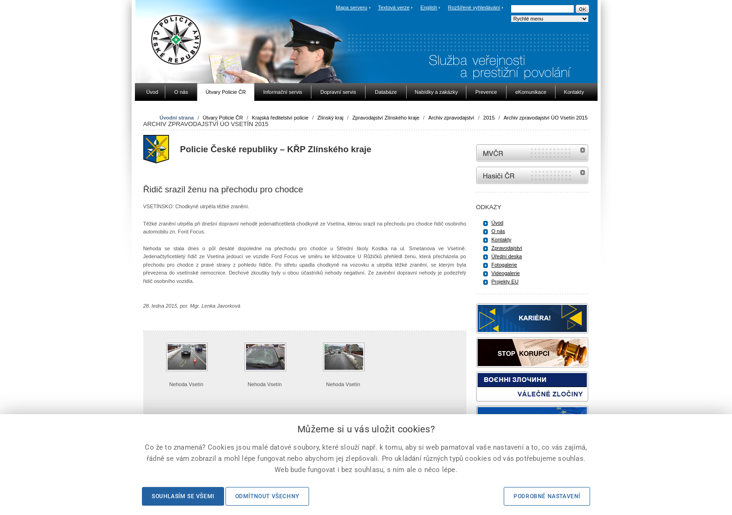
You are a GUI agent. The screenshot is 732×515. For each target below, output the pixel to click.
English (428, 7)
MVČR (532, 153)
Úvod (498, 223)
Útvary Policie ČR (223, 117)
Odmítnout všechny (267, 496)
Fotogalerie (504, 265)
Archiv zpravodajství (451, 117)
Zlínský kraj (330, 117)
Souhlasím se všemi (183, 496)
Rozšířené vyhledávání (474, 7)
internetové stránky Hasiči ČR (532, 175)
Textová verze (393, 7)
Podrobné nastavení (547, 496)
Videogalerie (506, 273)
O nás (498, 231)
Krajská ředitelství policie (280, 117)
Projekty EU (505, 281)
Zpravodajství (507, 248)
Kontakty (502, 239)
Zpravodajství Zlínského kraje (386, 117)
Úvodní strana (177, 117)
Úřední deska (507, 256)
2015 (488, 117)
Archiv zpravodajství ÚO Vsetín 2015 (546, 117)
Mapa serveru (351, 7)
